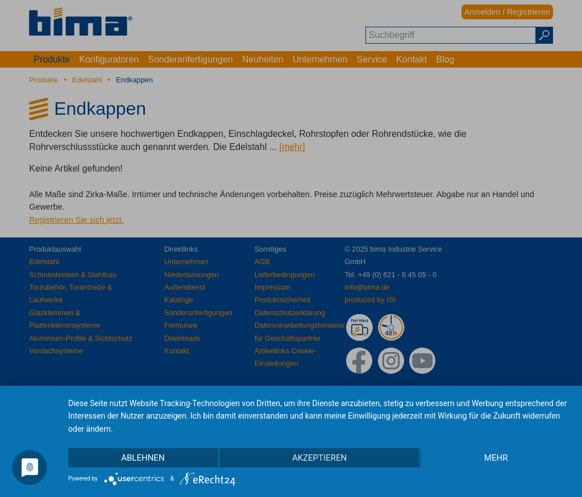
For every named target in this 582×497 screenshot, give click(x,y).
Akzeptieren (319, 458)
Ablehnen (142, 458)
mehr (496, 458)
